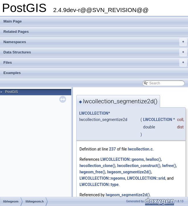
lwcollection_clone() (97, 165)
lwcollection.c (140, 149)
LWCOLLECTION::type (98, 184)
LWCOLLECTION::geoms (122, 159)
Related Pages (16, 31)
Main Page (12, 21)
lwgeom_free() (92, 172)
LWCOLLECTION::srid (146, 178)
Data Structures (95, 52)
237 (112, 149)
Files (95, 63)
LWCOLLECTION (93, 113)
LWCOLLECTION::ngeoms (102, 178)
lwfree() (169, 165)
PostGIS (11, 92)
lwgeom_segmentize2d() (129, 172)
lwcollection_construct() (138, 165)
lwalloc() (153, 159)
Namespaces (95, 42)
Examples (12, 73)
